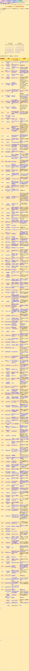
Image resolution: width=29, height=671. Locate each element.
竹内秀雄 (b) (26, 592)
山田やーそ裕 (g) (23, 282)
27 (10, 52)
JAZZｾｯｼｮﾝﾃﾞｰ (14, 445)
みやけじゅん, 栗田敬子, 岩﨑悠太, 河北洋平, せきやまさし (15, 208)
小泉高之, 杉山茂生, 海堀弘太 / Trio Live (15, 174)
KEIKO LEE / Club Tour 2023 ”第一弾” (15, 91)
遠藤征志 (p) (24, 466)
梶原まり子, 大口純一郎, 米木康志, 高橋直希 (15, 182)
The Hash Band (15, 351)
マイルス (8, 485)
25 (8, 52)
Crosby (8, 390)
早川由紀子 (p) (23, 323)
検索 (1, 2)
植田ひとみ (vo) (24, 379)
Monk (8, 208)
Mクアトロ (8, 236)
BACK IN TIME (8, 65)
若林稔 (13, 597)
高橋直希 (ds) (24, 183)
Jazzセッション (15, 77)
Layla (8, 559)
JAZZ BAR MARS (8, 562)
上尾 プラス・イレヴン (8, 529)
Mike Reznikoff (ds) (24, 70)
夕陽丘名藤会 (14, 148)
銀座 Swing (8, 221)
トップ (11, 3)
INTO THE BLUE (8, 372)
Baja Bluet (8, 266)
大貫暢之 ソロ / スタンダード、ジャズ (15, 190)
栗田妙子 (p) (22, 525)
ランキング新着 (12, 2)
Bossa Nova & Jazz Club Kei (8, 393)
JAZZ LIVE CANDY (8, 496)
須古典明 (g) (22, 475)
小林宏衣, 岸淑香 (15, 263)
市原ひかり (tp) (23, 376)
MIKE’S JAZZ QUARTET (14, 71)
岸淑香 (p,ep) (24, 264)
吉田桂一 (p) (22, 118)
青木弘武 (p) (22, 241)
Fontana (8, 121)
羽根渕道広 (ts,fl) (23, 471)
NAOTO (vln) (22, 167)
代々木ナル (8, 254)
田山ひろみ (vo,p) (23, 561)
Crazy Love (8, 139)
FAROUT (8, 218)
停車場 (8, 215)
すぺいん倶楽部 (8, 91)
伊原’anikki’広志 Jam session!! (15, 136)
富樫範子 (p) (22, 341)
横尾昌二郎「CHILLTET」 (15, 328)
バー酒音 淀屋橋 (8, 458)
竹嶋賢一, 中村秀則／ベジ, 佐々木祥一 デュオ (15, 538)
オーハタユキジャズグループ (15, 499)
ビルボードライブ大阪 (8, 102)
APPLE (7, 478)
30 (5, 53)
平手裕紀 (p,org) (24, 437)
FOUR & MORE (8, 595)
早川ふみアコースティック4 (15, 493)
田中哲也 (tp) (22, 296)
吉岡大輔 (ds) (22, 415)
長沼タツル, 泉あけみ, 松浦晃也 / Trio (15, 583)
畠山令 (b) (26, 602)
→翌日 (19, 605)
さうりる (8, 318)
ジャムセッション (15, 178)
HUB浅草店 (7, 151)
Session (13, 331)
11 (8, 49)
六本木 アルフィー (8, 239)
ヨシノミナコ (14, 531)
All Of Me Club (8, 156)
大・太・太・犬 (15, 365)
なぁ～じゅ (8, 310)
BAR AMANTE (8, 557)
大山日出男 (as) (23, 71)
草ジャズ (13, 529)
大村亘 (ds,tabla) (24, 362)
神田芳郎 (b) (26, 245)
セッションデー (15, 600)
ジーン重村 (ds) (24, 252)
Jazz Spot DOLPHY (8, 375)
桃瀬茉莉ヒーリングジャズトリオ (15, 418)
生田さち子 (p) (23, 372)
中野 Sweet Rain (8, 431)
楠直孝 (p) (22, 545)
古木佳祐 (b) (24, 567)
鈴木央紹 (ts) (24, 578)
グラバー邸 (8, 148)
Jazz (12, 547)
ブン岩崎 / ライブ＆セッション (15, 523)
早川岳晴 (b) (24, 382)
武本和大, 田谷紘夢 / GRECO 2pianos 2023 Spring (15, 305)
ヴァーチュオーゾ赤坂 (8, 116)
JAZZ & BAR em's (8, 119)
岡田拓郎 (13, 96)
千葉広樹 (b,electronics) (24, 95)
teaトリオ (13, 375)
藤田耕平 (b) (25, 161)
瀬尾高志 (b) (25, 431)
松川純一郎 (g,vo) (24, 550)
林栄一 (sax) (25, 514)
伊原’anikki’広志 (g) (24, 134)
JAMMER (8, 534)
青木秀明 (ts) (25, 310)
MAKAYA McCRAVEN (14, 107)
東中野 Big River (8, 503)
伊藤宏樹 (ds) (24, 517)
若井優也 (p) (25, 374)
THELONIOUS (8, 324)
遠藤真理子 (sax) (23, 457)
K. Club (13, 116)
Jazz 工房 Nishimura (8, 197)
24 (6, 52)
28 (11, 52)
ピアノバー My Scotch (8, 423)
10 (6, 49)
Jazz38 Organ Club (8, 62)
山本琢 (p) (22, 311)
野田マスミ (14, 556)
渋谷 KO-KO (8, 161)
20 (10, 50)
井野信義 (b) (24, 426)
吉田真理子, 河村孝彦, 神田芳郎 (15, 245)
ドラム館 (8, 506)
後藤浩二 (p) (22, 141)
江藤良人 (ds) (22, 438)
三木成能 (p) (22, 61)
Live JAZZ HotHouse (8, 178)
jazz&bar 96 (8, 602)
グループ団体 (2, 3)
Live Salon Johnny (8, 571)
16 (5, 50)
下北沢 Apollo (8, 439)
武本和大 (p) (22, 305)
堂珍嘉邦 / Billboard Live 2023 (14, 84)
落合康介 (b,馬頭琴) (24, 361)
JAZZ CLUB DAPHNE (7, 406)
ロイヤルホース (8, 145)
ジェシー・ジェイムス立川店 (8, 190)
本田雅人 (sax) (24, 165)
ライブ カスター (8, 592)
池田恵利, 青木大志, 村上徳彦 (15, 390)
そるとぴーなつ (8, 293)
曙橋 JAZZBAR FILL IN (8, 275)
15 (13, 49)
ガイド (3, 2)
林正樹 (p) (22, 247)
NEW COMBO (8, 269)
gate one (8, 182)
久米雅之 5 (14, 233)
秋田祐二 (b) (22, 511)
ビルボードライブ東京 (8, 96)
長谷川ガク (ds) (24, 418)
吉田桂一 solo (14, 118)
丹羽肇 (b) (25, 197)
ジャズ (13, 347)
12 (9, 49)
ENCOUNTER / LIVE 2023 (15, 482)
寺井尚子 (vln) (23, 220)
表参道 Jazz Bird (8, 369)
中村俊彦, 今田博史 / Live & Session (15, 319)
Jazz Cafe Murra (8, 284)
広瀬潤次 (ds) (24, 481)
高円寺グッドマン (8, 538)
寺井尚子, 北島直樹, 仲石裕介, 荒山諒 (15, 221)
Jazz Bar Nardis (8, 578)
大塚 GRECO (8, 305)
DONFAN (8, 435)
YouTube (8, 3)
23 (5, 52)
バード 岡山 (7, 509)
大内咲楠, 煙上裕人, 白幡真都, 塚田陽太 (15, 301)
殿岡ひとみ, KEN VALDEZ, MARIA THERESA (15, 571)
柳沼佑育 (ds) (24, 239)
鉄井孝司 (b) (25, 414)
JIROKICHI (8, 450)
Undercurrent (14, 431)
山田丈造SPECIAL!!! (14, 566)
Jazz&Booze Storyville (7, 170)
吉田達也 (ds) (24, 287)
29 (13, 52)
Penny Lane (8, 455)
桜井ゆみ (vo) (22, 505)
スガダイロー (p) (23, 286)
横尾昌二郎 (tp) (23, 326)
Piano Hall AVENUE (8, 499)
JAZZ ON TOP (8, 321)
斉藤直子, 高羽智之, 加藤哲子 (15, 411)
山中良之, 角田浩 (15, 344)
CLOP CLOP (7, 365)
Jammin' (8, 301)
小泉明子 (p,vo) (23, 333)
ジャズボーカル (15, 289)
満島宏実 (13, 236)
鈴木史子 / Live (15, 369)
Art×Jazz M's (7, 410)
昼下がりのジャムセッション (15, 65)
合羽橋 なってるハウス (8, 427)
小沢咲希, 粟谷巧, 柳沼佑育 (15, 239)
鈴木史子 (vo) (22, 368)
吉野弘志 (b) (26, 72)
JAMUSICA (7, 515)
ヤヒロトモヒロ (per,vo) (24, 455)
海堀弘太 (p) (25, 175)
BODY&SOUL (8, 414)
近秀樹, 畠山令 (15, 602)
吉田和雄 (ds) (22, 357)
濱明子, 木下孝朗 (15, 468)
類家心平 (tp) (22, 413)
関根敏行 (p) (22, 234)
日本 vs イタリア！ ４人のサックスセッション (15, 450)
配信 (5, 3)
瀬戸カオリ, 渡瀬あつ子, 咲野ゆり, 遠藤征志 (15, 465)
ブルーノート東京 (8, 107)
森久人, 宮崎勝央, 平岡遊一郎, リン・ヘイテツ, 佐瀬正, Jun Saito (15, 156)
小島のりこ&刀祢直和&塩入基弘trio (15, 280)
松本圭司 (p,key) (23, 164)
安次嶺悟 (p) (24, 348)
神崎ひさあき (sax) (24, 404)
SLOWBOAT (8, 342)
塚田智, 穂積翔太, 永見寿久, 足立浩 (15, 397)
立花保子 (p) (22, 67)
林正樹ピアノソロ (15, 247)
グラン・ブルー (8, 575)
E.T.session (14, 435)
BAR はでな (7, 279)
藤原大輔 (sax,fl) (23, 425)
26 (9, 52)
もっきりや (8, 401)
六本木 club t (8, 335)
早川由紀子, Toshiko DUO (14, 324)
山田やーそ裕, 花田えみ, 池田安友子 (15, 283)
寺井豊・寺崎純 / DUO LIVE (15, 267)
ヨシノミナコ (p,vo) (24, 531)
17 (6, 50)
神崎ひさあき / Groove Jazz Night (15, 406)
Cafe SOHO (8, 481)
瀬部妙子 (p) (22, 589)
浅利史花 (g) (22, 478)
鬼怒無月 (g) (22, 381)
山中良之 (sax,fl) (23, 344)
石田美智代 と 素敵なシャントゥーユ (15, 186)
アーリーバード (8, 290)
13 (10, 49)
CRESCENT (7, 327)
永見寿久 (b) (24, 397)
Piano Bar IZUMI (8, 547)
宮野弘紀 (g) (22, 488)
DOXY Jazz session (15, 142)
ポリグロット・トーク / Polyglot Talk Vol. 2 (15, 361)
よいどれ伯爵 (8, 339)
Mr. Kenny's (8, 378)
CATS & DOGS (8, 582)
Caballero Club (8, 287)
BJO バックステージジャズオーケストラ (15, 587)
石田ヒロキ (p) (24, 112)
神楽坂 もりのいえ (8, 597)
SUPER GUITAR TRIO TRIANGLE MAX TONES (15, 488)
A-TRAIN (8, 174)
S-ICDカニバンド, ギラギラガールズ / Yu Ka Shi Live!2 (15, 516)
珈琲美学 (8, 272)
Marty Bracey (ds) (24, 146)
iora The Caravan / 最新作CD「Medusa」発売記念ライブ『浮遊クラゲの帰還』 (15, 128)
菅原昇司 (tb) (22, 515)
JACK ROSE (8, 531)
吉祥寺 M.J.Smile (8, 77)
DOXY (8, 142)
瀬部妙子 (13, 589)
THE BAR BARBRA (8, 465)
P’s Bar (7, 74)
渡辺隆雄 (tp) (22, 429)
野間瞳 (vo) (22, 151)
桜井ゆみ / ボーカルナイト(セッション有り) (15, 506)
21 (11, 50)
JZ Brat (7, 128)
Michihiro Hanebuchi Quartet (15, 472)
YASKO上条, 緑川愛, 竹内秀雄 (15, 592)
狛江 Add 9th (8, 296)
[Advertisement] (14, 28)
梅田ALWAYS (8, 386)
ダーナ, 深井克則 (15, 423)
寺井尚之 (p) (22, 212)
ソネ (8, 112)
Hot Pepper (8, 227)
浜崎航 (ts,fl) (22, 480)
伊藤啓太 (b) (25, 365)
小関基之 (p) (22, 121)
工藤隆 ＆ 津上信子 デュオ (15, 560)
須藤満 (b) (25, 166)
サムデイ (8, 488)
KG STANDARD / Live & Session (15, 509)
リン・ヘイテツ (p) (24, 156)
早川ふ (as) (22, 491)
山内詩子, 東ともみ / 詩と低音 (15, 322)
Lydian (8, 251)
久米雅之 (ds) (22, 231)
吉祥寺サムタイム (8, 233)
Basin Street (8, 244)
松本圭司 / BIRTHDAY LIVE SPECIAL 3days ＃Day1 (15, 166)
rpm (8, 136)
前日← (9, 605)
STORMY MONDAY (8, 383)
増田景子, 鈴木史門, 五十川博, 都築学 (15, 393)
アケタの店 (8, 526)
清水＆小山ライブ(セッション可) (15, 218)
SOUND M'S (7, 522)
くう (8, 442)
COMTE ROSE (8, 347)
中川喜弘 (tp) (22, 309)
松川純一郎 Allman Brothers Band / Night (15, 552)
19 (9, 50)
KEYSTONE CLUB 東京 (8, 472)
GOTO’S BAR (8, 589)
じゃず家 (8, 445)
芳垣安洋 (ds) (22, 432)
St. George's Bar (8, 225)
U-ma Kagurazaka (8, 204)
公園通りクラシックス (8, 247)
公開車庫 (13, 455)
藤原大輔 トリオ (15, 427)
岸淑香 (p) (22, 74)
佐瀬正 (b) (22, 157)
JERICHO (8, 542)
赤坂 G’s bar (7, 552)
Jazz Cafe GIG (8, 229)
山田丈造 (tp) (22, 564)
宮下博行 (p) (22, 444)
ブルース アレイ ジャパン (8, 166)
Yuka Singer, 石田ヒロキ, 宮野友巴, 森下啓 (15, 112)
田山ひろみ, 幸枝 (15, 562)
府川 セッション (15, 315)
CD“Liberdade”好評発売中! (15, 357)
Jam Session (14, 161)
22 (13, 50)
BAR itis (8, 468)
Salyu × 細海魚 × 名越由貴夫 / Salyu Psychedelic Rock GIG (15, 101)
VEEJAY (8, 492)
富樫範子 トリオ (15, 342)
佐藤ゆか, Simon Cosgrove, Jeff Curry (15, 255)
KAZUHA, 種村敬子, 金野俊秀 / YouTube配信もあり (15, 542)
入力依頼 (8, 2)
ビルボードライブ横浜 (8, 84)
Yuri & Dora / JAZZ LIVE (14, 461)
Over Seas (8, 212)
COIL (13, 382)
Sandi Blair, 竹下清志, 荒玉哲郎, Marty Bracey (15, 145)
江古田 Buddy (8, 351)
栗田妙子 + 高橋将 (15, 526)
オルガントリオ (15, 534)
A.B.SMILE (8, 68)
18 (8, 50)
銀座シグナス (8, 356)
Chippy (7, 600)
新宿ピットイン (8, 71)
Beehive (8, 331)
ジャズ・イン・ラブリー (8, 421)
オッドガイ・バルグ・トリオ (15, 401)
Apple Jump (8, 418)
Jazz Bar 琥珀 (8, 566)
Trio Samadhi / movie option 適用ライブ (15, 579)
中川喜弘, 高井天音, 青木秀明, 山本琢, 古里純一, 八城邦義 (15, 311)
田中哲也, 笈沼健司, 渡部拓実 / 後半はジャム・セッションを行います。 (15, 296)
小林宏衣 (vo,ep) (23, 263)
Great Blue (8, 461)
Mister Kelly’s (8, 242)
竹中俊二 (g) (25, 489)
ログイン (27, 4)
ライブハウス (17, 2)
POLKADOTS (8, 475)
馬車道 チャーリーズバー (8, 261)
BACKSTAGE (8, 586)
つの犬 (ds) (22, 366)
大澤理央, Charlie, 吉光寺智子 (15, 261)
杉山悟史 (13, 575)
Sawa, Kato (14, 225)
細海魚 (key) (25, 101)
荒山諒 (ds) (23, 222)
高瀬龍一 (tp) (25, 232)
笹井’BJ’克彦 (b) (23, 136)
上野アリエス (8, 258)
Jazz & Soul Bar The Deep (8, 264)
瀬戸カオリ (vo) (23, 464)
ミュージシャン (22, 2)
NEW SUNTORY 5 (8, 186)
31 (19, 52)
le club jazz (8, 344)
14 (11, 49)
